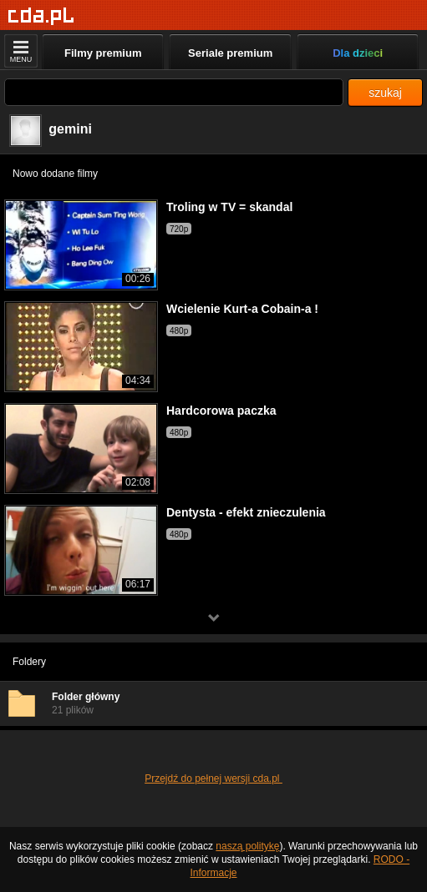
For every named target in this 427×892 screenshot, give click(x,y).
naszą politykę (247, 846)
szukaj (385, 92)
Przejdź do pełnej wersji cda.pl (213, 778)
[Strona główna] (41, 16)
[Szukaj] (173, 92)
